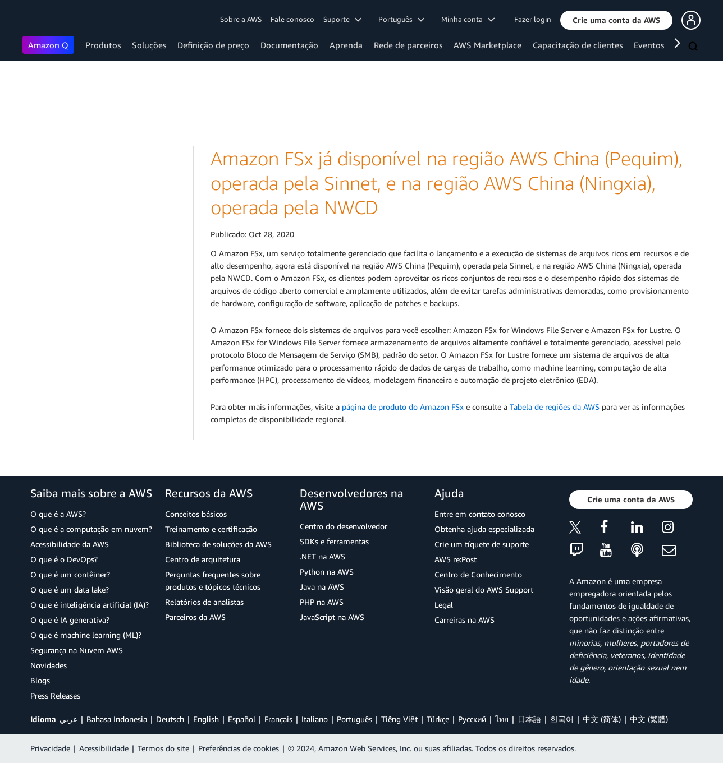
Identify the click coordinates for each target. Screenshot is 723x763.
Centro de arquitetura (202, 559)
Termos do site (163, 748)
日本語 (529, 719)
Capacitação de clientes (578, 45)
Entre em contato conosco (479, 514)
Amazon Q (48, 45)
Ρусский (472, 719)
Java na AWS (322, 586)
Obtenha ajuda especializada (484, 529)
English (206, 719)
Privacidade (50, 748)
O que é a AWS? (58, 514)
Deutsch (170, 719)
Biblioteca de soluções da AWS (218, 544)
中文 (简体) (602, 719)
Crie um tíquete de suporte (481, 544)
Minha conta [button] (468, 19)
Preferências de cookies (238, 748)
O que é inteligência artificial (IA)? (89, 604)
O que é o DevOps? (64, 559)
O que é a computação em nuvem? (91, 529)
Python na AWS (327, 571)
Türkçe (438, 719)
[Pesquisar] (694, 47)
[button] (616, 20)
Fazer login (532, 19)
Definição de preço (213, 45)
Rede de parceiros (408, 45)
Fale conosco (292, 19)
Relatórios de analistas (204, 602)
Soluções (149, 45)
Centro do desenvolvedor (343, 526)
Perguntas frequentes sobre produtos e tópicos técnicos (212, 580)
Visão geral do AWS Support (483, 589)
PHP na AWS (322, 602)
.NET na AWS (322, 556)
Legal (443, 604)
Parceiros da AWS (195, 617)
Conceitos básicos (196, 514)
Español (241, 719)
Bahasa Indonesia (116, 719)
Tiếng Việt (399, 719)
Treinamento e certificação (211, 529)
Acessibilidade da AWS (69, 544)
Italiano (314, 719)
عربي (68, 719)
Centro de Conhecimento (478, 574)
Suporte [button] (342, 19)
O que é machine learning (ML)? (85, 635)
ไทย (502, 719)
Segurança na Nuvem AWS (76, 650)
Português (354, 719)
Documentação (289, 45)
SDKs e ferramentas (334, 541)
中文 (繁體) (649, 719)
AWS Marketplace (487, 45)
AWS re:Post (455, 559)
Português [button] (401, 19)
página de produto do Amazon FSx (403, 406)
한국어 (562, 719)
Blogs (40, 680)
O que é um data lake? (69, 589)
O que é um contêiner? (70, 574)
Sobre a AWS (241, 19)
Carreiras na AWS (464, 620)
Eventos (649, 45)
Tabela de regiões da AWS (555, 406)
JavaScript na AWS (332, 617)
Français (278, 719)
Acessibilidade (104, 748)
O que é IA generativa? (69, 620)
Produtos (103, 45)
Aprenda (346, 45)
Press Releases (55, 695)
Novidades (48, 665)
